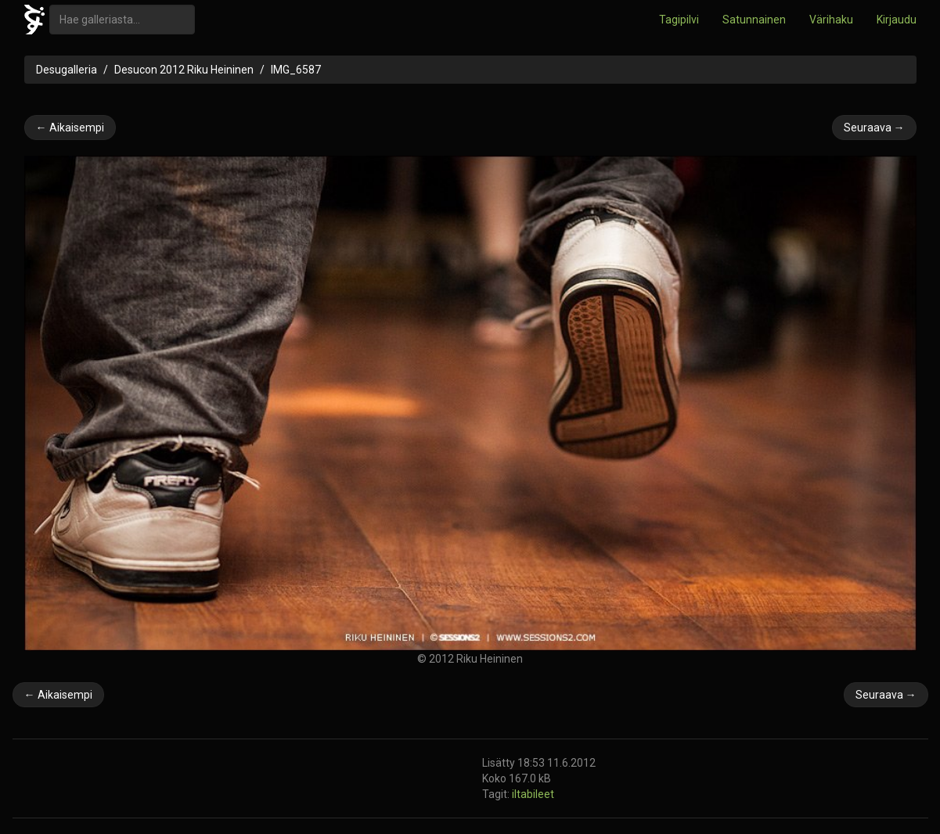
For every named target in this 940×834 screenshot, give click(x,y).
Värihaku (831, 19)
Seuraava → (874, 127)
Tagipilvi (679, 19)
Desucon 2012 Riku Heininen (184, 69)
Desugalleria (66, 69)
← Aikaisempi (70, 127)
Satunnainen (754, 19)
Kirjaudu (897, 19)
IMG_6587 (296, 69)
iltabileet (533, 794)
